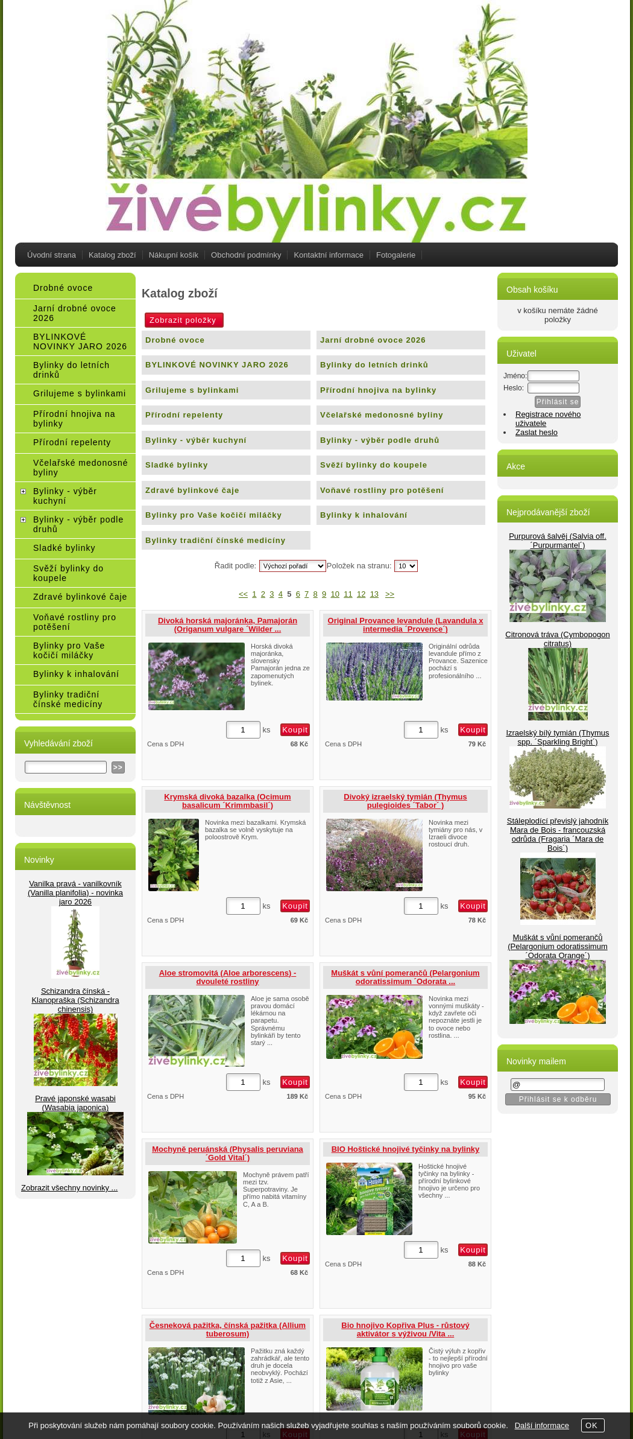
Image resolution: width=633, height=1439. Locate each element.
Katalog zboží (112, 254)
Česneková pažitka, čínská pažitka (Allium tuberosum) (228, 1329)
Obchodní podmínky (246, 254)
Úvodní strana (51, 254)
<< (243, 594)
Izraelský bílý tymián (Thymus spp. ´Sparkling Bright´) (557, 737)
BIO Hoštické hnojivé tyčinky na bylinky (406, 1149)
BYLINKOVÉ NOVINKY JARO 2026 (217, 364)
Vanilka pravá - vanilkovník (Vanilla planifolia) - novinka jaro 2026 (75, 892)
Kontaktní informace (329, 254)
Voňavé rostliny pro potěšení (382, 490)
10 (335, 594)
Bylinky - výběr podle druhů (379, 440)
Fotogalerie (395, 254)
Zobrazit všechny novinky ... (69, 1187)
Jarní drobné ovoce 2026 (373, 340)
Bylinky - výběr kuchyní (196, 440)
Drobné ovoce (175, 340)
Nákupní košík (173, 254)
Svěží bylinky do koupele (373, 464)
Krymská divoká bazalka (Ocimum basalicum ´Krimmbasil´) (227, 801)
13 (374, 594)
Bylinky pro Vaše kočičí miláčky (213, 514)
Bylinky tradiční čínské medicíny (215, 540)
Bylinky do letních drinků (374, 364)
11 (348, 594)
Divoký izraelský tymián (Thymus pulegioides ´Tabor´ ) (405, 801)
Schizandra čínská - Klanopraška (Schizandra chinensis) (75, 1000)
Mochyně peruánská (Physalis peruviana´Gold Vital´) (227, 1153)
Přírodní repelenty (184, 414)
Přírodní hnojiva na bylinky (378, 390)
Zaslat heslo (536, 432)
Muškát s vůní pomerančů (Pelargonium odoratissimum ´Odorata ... (405, 977)
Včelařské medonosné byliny (381, 414)
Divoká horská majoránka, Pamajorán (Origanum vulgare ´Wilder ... (227, 625)
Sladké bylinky (176, 464)
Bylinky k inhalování (364, 514)
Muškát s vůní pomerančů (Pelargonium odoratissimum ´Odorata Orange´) (557, 946)
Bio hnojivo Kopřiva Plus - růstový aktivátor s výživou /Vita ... (405, 1329)
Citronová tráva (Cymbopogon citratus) (557, 639)
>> (389, 594)
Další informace (542, 1425)
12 (361, 594)
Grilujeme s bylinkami (192, 390)
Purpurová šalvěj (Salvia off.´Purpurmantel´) (557, 541)
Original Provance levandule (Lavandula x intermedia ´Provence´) (405, 625)
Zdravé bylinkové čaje (192, 490)
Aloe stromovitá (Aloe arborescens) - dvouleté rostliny (228, 977)
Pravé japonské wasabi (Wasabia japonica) (75, 1103)
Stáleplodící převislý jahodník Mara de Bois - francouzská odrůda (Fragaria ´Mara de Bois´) (557, 834)
